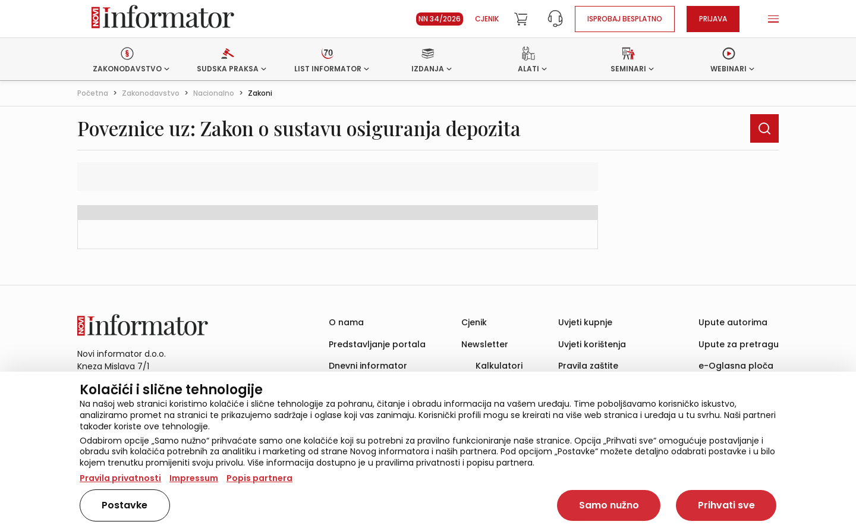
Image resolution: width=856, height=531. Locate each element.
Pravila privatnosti (120, 478)
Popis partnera (259, 478)
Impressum (193, 478)
